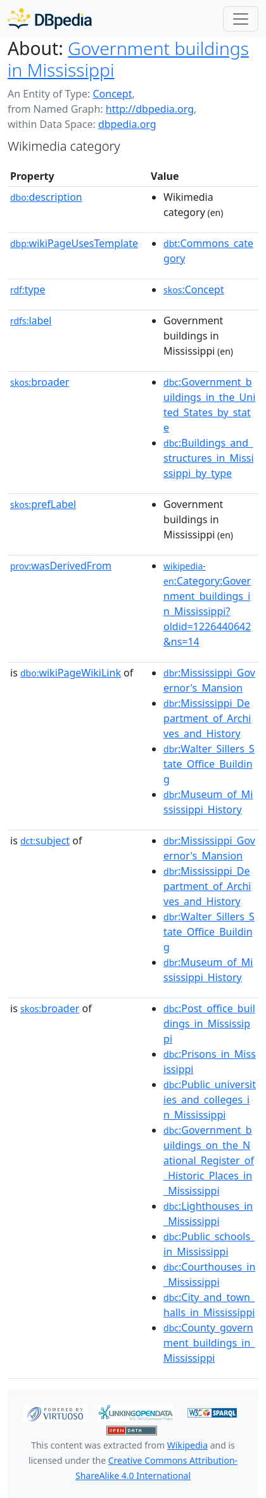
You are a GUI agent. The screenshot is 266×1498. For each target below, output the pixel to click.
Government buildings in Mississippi (128, 59)
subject (45, 840)
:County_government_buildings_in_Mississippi (209, 1343)
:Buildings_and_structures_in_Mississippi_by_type (208, 458)
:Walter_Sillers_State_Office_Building (209, 764)
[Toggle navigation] (240, 19)
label (31, 320)
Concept (112, 94)
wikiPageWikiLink (70, 673)
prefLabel (43, 504)
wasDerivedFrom (60, 566)
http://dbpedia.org (150, 109)
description (46, 197)
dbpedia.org (127, 124)
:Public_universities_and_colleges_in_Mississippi (209, 1099)
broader (39, 382)
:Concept (193, 289)
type (28, 289)
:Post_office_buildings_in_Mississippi (209, 1023)
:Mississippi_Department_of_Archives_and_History (207, 718)
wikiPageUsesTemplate (74, 243)
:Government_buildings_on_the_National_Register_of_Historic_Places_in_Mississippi (208, 1160)
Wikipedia (187, 1445)
